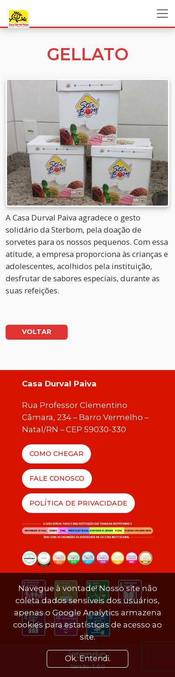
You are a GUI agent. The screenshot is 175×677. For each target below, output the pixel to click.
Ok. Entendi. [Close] (88, 658)
